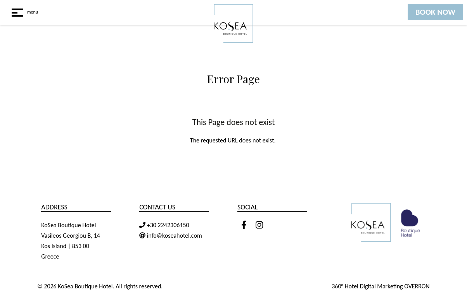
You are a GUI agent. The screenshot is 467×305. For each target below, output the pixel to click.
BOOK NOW (435, 12)
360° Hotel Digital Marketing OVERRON (381, 286)
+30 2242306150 (167, 225)
